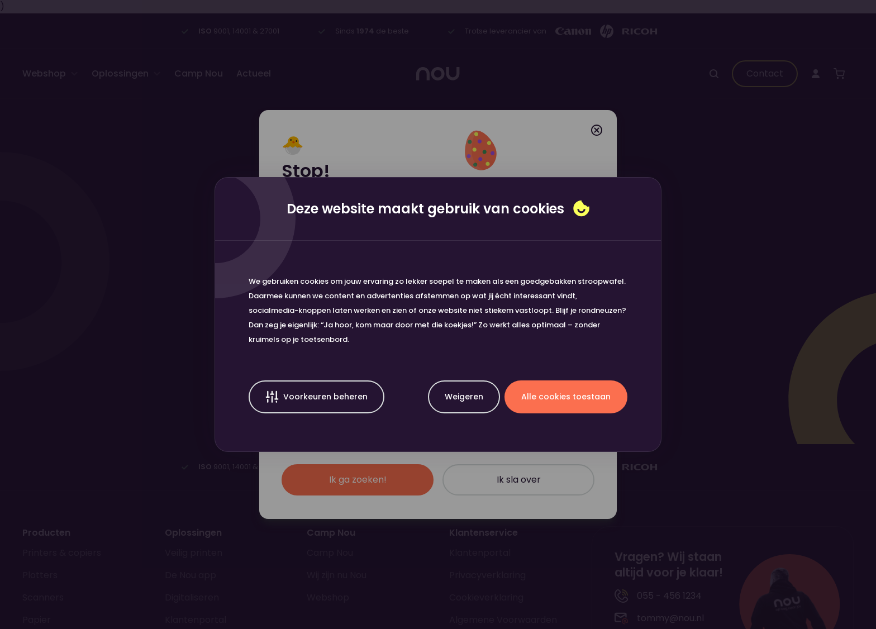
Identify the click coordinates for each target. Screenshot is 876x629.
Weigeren (464, 396)
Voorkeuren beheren (316, 396)
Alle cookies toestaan (566, 396)
